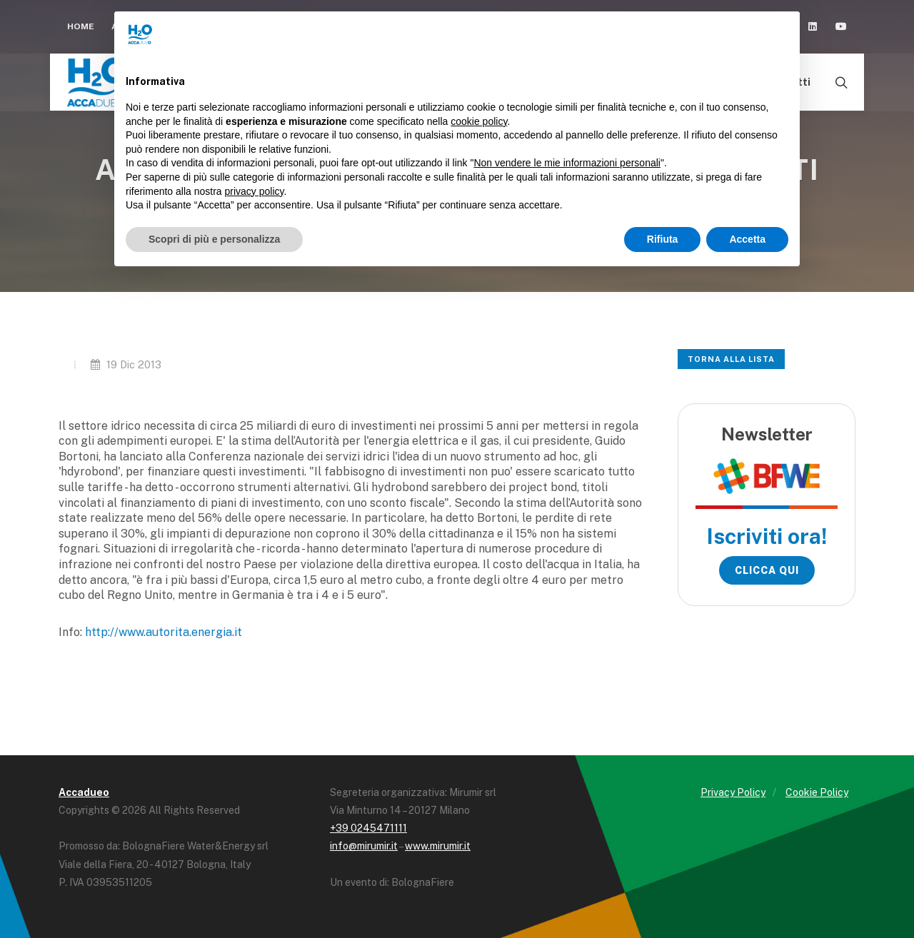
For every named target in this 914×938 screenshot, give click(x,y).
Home (80, 26)
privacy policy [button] (254, 191)
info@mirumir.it (364, 846)
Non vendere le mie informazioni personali (566, 162)
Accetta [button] (747, 239)
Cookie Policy (816, 792)
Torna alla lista (731, 359)
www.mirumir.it (438, 846)
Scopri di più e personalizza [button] (214, 239)
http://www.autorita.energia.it (163, 632)
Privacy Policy (732, 792)
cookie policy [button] (479, 121)
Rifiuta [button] (662, 239)
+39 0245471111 (368, 828)
